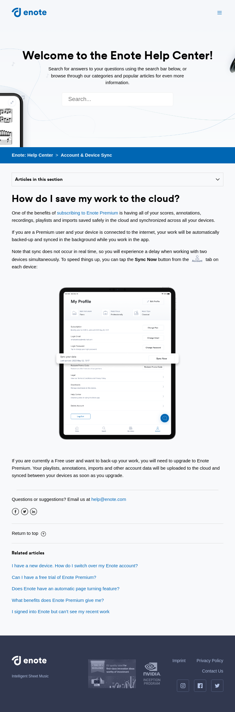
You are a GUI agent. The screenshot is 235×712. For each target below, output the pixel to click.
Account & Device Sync (86, 155)
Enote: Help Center (32, 155)
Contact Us (212, 671)
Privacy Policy (209, 660)
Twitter (24, 512)
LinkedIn (33, 512)
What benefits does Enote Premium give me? (58, 600)
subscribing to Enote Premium (87, 212)
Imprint (179, 660)
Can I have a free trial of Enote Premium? (54, 577)
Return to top (29, 533)
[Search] (117, 99)
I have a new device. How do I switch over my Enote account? (75, 565)
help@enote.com (108, 499)
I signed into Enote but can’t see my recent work (60, 611)
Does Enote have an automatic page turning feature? (65, 588)
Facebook (15, 512)
